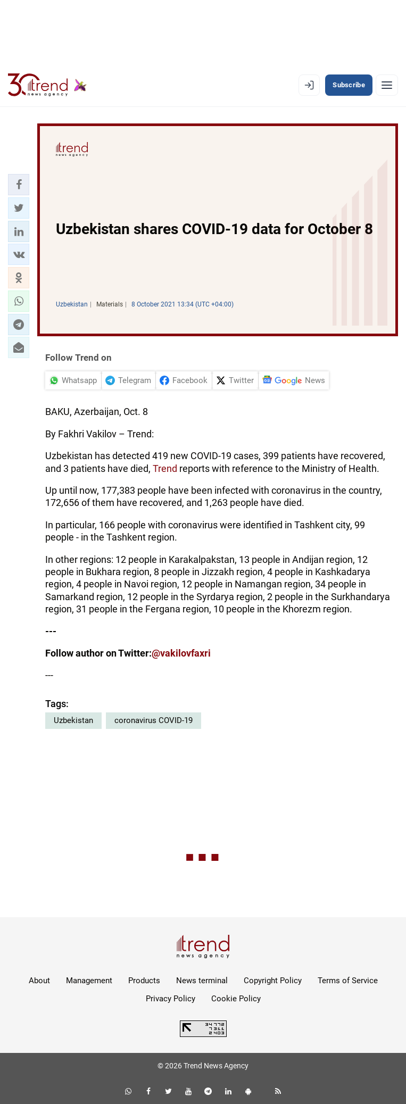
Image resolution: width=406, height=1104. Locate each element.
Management (89, 980)
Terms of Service (348, 980)
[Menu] (387, 85)
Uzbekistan (73, 720)
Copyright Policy (273, 980)
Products (144, 980)
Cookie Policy (236, 998)
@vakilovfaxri (181, 653)
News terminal (202, 980)
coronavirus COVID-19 (153, 720)
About (39, 980)
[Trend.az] (47, 85)
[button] (18, 185)
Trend (166, 468)
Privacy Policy (170, 998)
